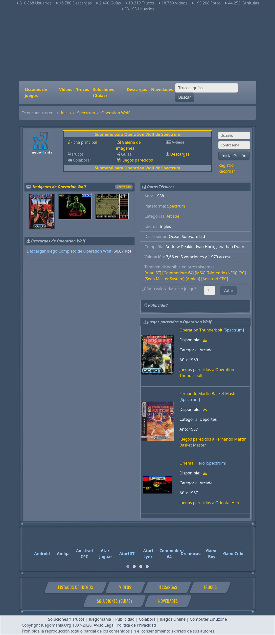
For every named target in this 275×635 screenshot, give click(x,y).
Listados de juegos (36, 92)
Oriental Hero (192, 463)
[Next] (247, 546)
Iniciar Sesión (234, 155)
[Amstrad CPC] (214, 279)
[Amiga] (193, 279)
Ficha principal (83, 142)
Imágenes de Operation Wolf (59, 186)
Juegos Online (172, 619)
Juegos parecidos (137, 160)
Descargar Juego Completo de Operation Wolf (69, 251)
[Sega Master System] (164, 279)
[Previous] (27, 546)
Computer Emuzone (208, 619)
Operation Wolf (115, 113)
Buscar (184, 97)
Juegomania (100, 619)
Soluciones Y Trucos (66, 619)
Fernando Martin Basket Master (209, 393)
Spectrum (86, 113)
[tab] (127, 566)
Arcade (172, 216)
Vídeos (65, 89)
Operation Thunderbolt (201, 330)
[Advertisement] (137, 46)
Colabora (147, 619)
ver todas (124, 187)
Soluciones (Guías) (103, 92)
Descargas (137, 89)
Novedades (162, 89)
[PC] (242, 273)
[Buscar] (206, 88)
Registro (226, 165)
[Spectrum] (234, 330)
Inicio (66, 113)
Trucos (82, 89)
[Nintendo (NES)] (221, 273)
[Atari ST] (152, 273)
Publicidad (125, 619)
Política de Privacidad (136, 625)
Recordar (226, 171)
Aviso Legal (104, 625)
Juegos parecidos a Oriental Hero (210, 502)
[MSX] (200, 273)
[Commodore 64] (178, 273)
